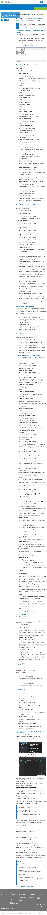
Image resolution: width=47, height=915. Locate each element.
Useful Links (31, 893)
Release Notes (22, 897)
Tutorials (20, 900)
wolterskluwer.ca (41, 913)
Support (21, 893)
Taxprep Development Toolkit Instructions (9, 16)
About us (39, 893)
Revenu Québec (31, 897)
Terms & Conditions (11, 913)
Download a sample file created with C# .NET (25, 886)
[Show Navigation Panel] (45, 1)
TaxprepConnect (4, 896)
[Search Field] (29, 2)
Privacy (2, 913)
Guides (11, 893)
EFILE (2, 894)
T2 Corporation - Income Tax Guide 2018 (13, 896)
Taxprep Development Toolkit (8, 12)
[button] (41, 2)
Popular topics (4, 893)
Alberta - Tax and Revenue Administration (31, 900)
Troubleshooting (22, 898)
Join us (38, 900)
